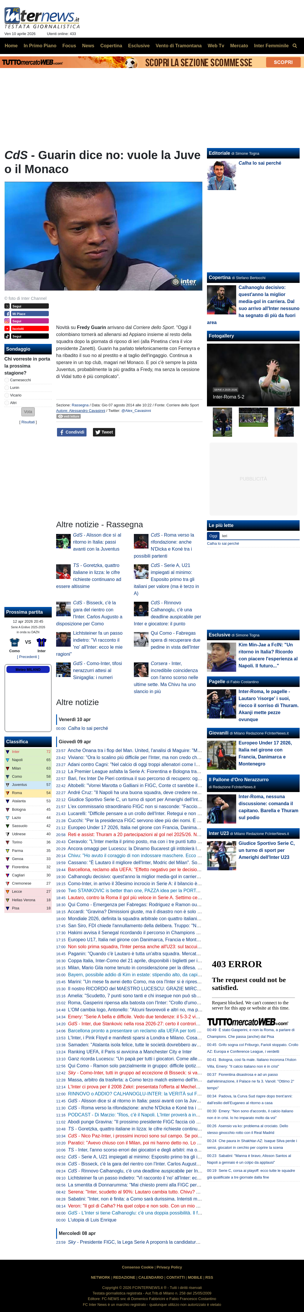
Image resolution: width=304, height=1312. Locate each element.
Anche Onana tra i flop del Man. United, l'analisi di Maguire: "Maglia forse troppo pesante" (160, 750)
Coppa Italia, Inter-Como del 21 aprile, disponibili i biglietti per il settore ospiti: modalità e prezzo (167, 960)
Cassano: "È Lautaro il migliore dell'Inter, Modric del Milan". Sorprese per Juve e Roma (158, 862)
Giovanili (219, 732)
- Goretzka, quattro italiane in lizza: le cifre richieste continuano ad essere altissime (157, 1128)
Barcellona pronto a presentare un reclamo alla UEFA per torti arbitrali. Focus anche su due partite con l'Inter (180, 1030)
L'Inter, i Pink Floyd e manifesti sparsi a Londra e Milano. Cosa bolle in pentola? (150, 1037)
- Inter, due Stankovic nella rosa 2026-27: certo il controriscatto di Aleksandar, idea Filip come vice (174, 1023)
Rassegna (80, 405)
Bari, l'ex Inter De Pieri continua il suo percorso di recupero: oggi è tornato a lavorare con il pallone (170, 778)
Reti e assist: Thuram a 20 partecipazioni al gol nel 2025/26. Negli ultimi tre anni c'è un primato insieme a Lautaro (185, 834)
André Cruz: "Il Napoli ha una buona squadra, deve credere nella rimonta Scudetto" (154, 792)
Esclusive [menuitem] (139, 45)
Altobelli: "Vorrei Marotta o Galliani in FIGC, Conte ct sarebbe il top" (137, 785)
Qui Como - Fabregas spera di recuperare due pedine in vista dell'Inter (176, 640)
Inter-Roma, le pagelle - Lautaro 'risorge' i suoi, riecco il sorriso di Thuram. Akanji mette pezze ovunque (268, 705)
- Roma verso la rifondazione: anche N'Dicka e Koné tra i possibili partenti (149, 1107)
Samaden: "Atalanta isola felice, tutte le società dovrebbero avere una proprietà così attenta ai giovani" (174, 1044)
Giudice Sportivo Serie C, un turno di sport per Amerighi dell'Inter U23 (140, 799)
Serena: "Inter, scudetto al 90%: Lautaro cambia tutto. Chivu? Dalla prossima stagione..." (160, 1191)
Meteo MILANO (27, 670)
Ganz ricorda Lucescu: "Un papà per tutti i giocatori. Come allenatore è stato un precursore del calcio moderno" (183, 1058)
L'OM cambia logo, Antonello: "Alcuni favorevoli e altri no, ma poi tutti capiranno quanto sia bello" (168, 1009)
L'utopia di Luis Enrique (92, 1219)
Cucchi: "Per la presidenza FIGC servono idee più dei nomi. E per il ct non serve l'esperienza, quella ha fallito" (182, 820)
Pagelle (217, 681)
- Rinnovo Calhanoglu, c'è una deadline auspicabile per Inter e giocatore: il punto (157, 1170)
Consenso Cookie (137, 1267)
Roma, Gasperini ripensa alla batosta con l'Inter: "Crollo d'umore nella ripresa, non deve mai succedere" (175, 1002)
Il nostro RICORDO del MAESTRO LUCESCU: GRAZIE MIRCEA (135, 988)
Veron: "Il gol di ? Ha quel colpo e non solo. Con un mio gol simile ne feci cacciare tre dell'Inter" (172, 1205)
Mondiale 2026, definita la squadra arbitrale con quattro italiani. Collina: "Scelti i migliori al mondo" (169, 918)
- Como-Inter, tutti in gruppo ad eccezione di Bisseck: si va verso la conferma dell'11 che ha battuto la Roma (184, 1072)
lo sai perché (88, 728)
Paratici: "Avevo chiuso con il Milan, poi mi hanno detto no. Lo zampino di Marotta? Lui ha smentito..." (173, 1142)
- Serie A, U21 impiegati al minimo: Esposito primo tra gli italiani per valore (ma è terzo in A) (166, 579)
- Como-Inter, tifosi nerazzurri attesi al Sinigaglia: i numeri (97, 670)
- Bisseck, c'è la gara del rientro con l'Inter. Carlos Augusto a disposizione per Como (160, 1163)
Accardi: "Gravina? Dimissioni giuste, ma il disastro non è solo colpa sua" (143, 911)
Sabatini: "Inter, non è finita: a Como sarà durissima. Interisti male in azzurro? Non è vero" (161, 1198)
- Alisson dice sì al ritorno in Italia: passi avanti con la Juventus (97, 542)
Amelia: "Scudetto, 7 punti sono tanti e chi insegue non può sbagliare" (140, 995)
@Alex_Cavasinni (136, 410)
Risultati (28, 422)
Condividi (71, 432)
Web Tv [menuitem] (216, 45)
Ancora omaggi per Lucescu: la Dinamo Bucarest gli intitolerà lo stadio (140, 848)
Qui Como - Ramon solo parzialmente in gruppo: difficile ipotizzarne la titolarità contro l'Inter (163, 1065)
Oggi (213, 536)
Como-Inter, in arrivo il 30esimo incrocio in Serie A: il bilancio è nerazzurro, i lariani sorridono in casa (171, 883)
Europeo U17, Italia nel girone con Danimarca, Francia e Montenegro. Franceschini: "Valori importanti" (173, 939)
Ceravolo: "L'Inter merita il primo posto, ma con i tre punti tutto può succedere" (149, 841)
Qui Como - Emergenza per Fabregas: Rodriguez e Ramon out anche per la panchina (157, 904)
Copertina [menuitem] (111, 45)
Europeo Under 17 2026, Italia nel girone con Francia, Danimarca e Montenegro (151, 827)
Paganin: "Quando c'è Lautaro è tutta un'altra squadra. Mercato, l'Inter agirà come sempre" (162, 953)
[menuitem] (294, 45)
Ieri (224, 536)
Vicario (16, 395)
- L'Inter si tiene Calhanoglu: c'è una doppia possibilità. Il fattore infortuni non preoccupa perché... (173, 1212)
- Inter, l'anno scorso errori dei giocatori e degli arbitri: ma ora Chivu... (143, 1149)
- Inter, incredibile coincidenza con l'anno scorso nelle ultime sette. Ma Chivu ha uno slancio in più (166, 677)
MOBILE (195, 1277)
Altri (13, 403)
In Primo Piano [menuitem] (40, 45)
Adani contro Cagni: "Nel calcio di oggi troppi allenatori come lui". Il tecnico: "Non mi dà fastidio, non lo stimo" (180, 764)
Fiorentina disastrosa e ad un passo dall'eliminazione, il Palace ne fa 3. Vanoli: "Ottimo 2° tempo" (250, 1081)
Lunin (14, 387)
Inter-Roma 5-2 (228, 396)
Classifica (17, 741)
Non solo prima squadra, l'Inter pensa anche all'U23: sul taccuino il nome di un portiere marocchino (170, 946)
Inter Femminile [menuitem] (271, 45)
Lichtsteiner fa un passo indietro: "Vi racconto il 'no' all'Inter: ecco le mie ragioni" (150, 1177)
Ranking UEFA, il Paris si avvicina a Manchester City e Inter (130, 1051)
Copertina (220, 277)
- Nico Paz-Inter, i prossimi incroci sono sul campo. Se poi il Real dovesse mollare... (159, 1135)
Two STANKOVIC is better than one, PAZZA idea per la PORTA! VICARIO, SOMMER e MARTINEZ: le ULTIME (183, 890)
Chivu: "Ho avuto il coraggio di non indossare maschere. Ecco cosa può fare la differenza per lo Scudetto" (177, 855)
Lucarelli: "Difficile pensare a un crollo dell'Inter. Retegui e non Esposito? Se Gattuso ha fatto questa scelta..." (181, 813)
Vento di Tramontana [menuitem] (179, 45)
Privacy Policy (169, 1267)
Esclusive (219, 634)
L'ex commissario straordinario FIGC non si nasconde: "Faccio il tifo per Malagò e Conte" (160, 806)
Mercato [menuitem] (239, 45)
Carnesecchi (20, 380)
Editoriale (219, 153)
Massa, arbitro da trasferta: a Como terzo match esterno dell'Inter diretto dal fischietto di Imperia (167, 1079)
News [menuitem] (88, 45)
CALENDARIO (150, 1277)
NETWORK (100, 1277)
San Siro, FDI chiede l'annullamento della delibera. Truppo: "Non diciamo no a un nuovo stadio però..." (174, 925)
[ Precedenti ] (28, 657)
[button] (28, 411)
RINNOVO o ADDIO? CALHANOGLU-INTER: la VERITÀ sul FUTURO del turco (150, 1093)
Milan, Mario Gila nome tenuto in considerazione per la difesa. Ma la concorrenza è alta (158, 967)
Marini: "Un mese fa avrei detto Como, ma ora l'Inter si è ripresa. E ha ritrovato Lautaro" (158, 981)
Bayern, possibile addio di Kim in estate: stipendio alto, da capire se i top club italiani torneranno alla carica (178, 974)
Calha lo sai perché (223, 543)
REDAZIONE (124, 1277)
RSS (209, 1277)
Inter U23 (219, 833)
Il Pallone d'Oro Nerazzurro (239, 779)
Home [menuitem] (11, 45)
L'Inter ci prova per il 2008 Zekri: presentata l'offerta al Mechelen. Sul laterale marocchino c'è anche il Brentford (183, 1086)
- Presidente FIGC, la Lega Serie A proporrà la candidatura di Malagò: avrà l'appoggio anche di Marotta (179, 1242)
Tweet (104, 432)
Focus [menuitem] (69, 45)
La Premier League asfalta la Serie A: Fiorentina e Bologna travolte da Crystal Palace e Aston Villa (170, 771)
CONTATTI (175, 1277)
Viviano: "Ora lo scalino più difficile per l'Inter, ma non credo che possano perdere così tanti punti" (168, 757)
